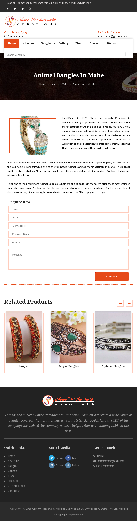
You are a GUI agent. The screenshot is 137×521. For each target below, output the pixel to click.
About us (28, 43)
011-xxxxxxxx (14, 36)
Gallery (63, 43)
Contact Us (14, 490)
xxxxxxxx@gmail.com (112, 36)
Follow (56, 458)
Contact (95, 43)
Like (70, 458)
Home (12, 43)
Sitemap (112, 43)
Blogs (79, 43)
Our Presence (16, 485)
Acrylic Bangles (68, 366)
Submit (111, 276)
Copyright (15, 508)
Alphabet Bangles (113, 366)
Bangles (46, 43)
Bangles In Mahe (59, 84)
